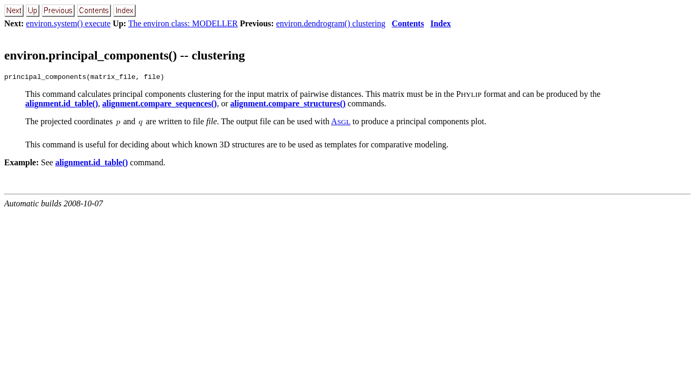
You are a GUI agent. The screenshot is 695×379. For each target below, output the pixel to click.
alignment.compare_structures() (287, 105)
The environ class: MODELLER (183, 23)
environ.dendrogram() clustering (331, 23)
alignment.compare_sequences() (159, 105)
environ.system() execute (68, 23)
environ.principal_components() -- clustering (124, 55)
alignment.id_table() (61, 105)
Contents (408, 23)
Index (440, 23)
